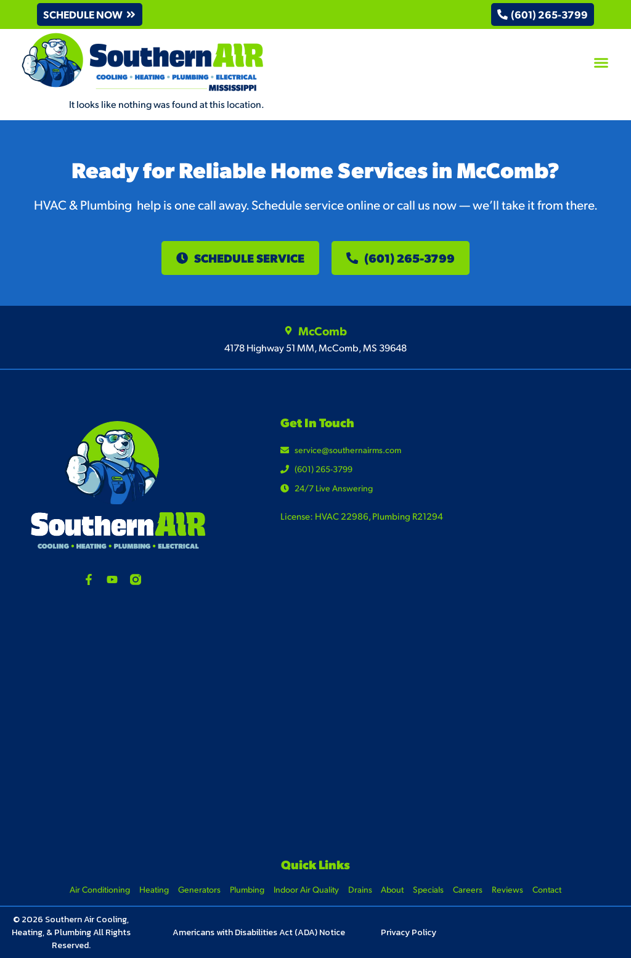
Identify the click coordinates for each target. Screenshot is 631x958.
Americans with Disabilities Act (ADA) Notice (259, 932)
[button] (90, 14)
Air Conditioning (100, 889)
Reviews (508, 889)
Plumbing (247, 889)
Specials (428, 889)
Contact (547, 889)
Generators (199, 889)
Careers (468, 889)
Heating (154, 889)
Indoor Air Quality (306, 889)
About (392, 889)
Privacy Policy (408, 932)
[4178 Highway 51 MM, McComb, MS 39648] (315, 725)
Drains (360, 889)
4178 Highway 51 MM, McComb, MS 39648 (315, 347)
